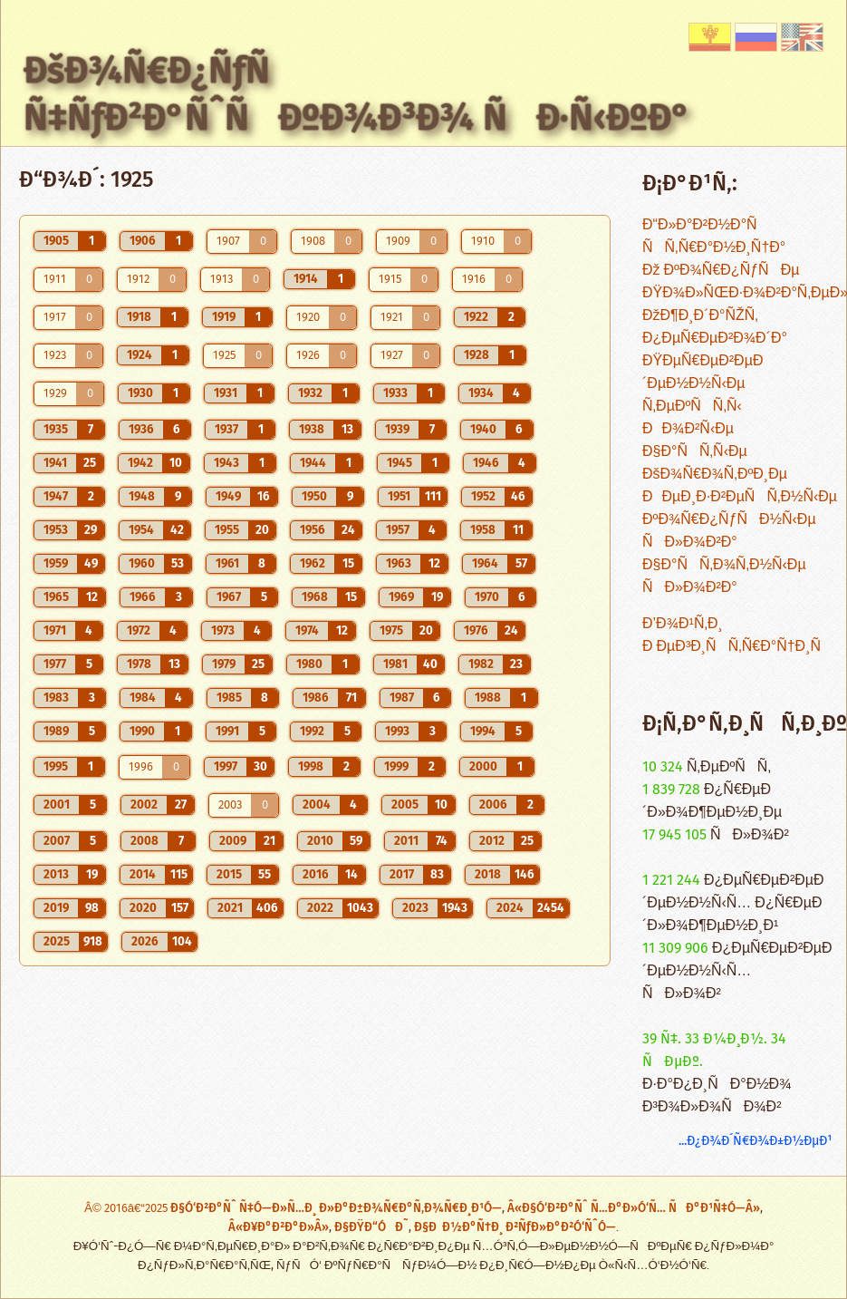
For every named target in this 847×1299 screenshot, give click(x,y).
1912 (138, 279)
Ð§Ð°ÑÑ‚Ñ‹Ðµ (694, 452)
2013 (56, 875)
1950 (314, 497)
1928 (476, 355)
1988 (488, 698)
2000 (483, 767)
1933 (395, 393)
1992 (312, 731)
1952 (483, 497)
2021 (230, 908)
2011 (406, 841)
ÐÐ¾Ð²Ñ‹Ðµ (688, 429)
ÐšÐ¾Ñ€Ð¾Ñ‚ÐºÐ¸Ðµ (714, 474)
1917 (54, 317)
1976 (476, 631)
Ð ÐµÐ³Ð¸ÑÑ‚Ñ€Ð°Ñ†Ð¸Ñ (737, 646)
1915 (390, 279)
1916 (474, 279)
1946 (486, 463)
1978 (139, 664)
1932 (310, 393)
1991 (227, 731)
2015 (229, 875)
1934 (481, 393)
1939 (397, 429)
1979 (224, 664)
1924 (139, 355)
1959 (55, 564)
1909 (398, 241)
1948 (142, 497)
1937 (226, 429)
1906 (143, 241)
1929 (55, 393)
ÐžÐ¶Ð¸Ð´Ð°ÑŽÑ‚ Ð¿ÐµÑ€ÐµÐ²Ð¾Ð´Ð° (714, 327)
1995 (55, 767)
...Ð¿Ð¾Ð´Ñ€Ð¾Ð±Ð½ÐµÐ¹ (756, 1141)
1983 (56, 698)
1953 (55, 530)
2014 (143, 875)
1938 (311, 429)
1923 (54, 355)
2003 (230, 805)
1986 (316, 698)
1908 (313, 241)
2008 (144, 841)
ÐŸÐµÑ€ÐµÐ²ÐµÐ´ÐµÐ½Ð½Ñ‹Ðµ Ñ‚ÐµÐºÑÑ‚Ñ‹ (702, 384)
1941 (55, 463)
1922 (476, 317)
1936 (141, 429)
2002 (144, 805)
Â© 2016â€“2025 (127, 1208)
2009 (232, 841)
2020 (143, 908)
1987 (402, 698)
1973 (223, 631)
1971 (54, 631)
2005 (405, 805)
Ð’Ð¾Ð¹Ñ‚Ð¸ (682, 624)
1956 (312, 530)
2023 (415, 908)
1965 (56, 597)
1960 (142, 564)
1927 (391, 355)
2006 (493, 805)
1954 (141, 530)
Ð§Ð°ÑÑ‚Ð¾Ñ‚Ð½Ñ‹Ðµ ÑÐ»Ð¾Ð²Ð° (724, 576)
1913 (221, 279)
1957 (397, 530)
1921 (391, 317)
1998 (310, 767)
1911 (54, 279)
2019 (56, 908)
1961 (227, 564)
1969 (401, 597)
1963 (398, 564)
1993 (397, 731)
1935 (55, 429)
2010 (320, 841)
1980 (309, 664)
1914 (306, 279)
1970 (487, 597)
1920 (308, 317)
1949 (228, 497)
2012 (492, 841)
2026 (145, 942)
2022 (320, 908)
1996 (141, 767)
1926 (308, 355)
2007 (56, 841)
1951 (399, 497)
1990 (142, 731)
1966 (143, 597)
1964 (485, 564)
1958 (483, 530)
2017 (402, 875)
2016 (316, 875)
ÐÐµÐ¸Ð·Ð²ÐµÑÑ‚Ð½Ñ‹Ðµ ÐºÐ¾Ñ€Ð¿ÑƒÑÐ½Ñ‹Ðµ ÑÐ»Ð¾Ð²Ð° (739, 520)
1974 (307, 631)
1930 (140, 393)
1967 (229, 597)
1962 (312, 564)
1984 (143, 698)
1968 (315, 597)
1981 (395, 664)
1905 (56, 241)
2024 (510, 908)
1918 (139, 317)
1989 (56, 731)
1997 (225, 767)
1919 (224, 317)
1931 (225, 393)
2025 (56, 942)
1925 (224, 355)
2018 (488, 875)
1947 (55, 497)
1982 (481, 664)
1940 (483, 429)
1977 (54, 664)
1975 (391, 631)
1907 (228, 241)
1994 (483, 731)
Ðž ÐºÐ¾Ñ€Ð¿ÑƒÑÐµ (720, 270)
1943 (226, 463)
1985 (229, 698)
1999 (396, 767)
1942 (140, 463)
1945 (399, 463)
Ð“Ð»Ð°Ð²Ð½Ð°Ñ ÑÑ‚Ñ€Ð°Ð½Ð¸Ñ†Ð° (713, 236)
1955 (227, 530)
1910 (483, 241)
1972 (138, 631)
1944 (313, 463)
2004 (317, 805)
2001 (56, 805)
